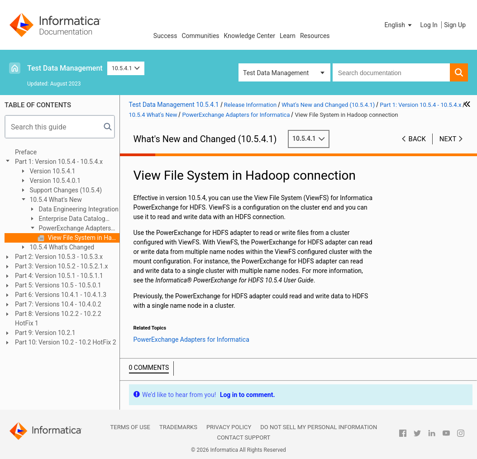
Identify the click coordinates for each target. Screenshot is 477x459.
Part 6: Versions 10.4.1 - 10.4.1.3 (60, 294)
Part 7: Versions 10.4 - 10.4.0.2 (58, 304)
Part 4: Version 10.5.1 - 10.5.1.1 (59, 275)
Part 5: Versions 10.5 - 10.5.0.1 (58, 285)
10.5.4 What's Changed (61, 247)
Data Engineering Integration (78, 209)
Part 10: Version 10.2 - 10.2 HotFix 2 (65, 342)
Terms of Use (130, 427)
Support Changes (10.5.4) (65, 190)
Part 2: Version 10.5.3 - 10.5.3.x (59, 256)
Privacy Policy (228, 427)
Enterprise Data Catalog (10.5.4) (67, 219)
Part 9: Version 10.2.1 (45, 332)
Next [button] (448, 139)
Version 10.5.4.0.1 (54, 180)
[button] (399, 25)
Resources (315, 35)
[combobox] (391, 72)
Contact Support (243, 437)
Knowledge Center (249, 35)
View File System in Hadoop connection (82, 237)
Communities (200, 35)
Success (165, 35)
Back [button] (417, 139)
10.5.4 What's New (55, 199)
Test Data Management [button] (276, 72)
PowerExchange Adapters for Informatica (70, 229)
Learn (288, 35)
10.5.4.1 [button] (126, 68)
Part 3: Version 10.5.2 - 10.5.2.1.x (61, 266)
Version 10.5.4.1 (52, 171)
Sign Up (455, 25)
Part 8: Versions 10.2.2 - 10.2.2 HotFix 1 (58, 318)
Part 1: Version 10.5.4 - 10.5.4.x (59, 161)
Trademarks (178, 427)
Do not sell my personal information (318, 427)
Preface (26, 152)
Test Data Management (65, 68)
